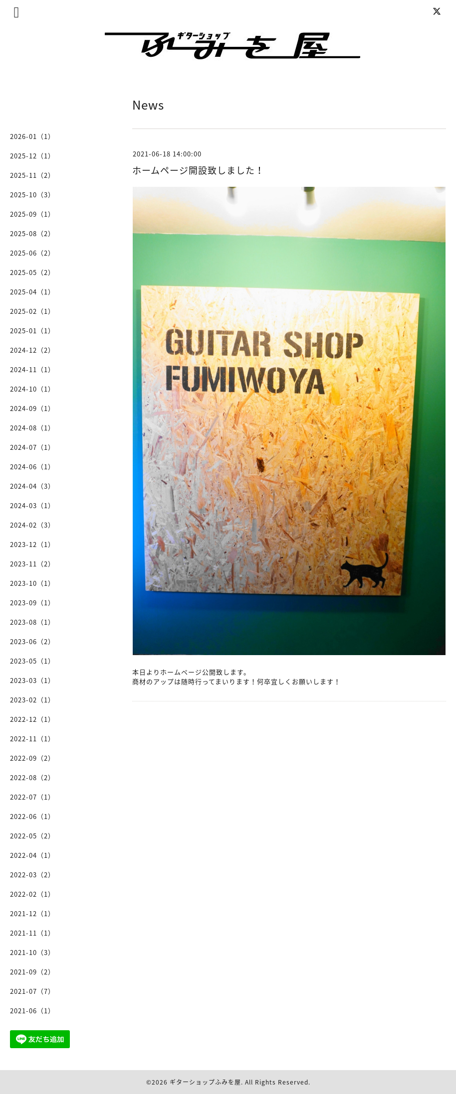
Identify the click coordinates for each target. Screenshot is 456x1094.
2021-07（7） (32, 991)
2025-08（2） (32, 233)
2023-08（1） (32, 622)
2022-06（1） (32, 816)
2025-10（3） (32, 194)
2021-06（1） (32, 1010)
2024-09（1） (32, 408)
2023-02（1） (32, 699)
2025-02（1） (32, 311)
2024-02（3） (32, 525)
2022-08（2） (32, 777)
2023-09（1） (32, 602)
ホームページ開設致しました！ (198, 170)
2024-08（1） (32, 427)
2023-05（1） (32, 661)
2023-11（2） (32, 563)
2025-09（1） (32, 214)
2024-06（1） (32, 466)
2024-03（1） (32, 505)
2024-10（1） (32, 389)
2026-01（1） (32, 136)
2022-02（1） (32, 894)
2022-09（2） (32, 758)
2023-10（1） (32, 583)
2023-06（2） (32, 641)
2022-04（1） (32, 855)
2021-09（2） (32, 971)
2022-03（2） (32, 874)
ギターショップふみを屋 (205, 1082)
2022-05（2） (32, 835)
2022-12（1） (32, 719)
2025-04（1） (32, 291)
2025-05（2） (32, 272)
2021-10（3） (32, 952)
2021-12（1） (32, 913)
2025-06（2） (32, 253)
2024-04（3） (32, 486)
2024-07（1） (32, 447)
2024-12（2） (32, 350)
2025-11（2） (32, 175)
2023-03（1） (32, 680)
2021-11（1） (32, 933)
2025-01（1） (32, 330)
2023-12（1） (32, 544)
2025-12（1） (32, 155)
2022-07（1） (32, 797)
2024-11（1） (32, 369)
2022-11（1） (32, 738)
